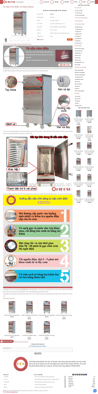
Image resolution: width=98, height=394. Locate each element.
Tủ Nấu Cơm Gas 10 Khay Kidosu (11, 335)
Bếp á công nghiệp (79, 70)
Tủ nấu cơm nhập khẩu (80, 17)
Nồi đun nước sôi (79, 50)
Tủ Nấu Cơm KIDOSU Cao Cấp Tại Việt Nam (44, 376)
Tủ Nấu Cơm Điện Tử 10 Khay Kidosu (46, 315)
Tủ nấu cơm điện (78, 10)
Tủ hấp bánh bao (78, 29)
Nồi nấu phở (77, 57)
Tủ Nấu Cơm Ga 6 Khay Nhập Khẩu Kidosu (89, 136)
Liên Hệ (78, 124)
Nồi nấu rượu (78, 60)
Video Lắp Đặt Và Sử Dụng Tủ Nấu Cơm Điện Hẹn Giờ (46, 379)
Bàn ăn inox (77, 81)
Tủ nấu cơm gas (78, 13)
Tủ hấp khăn (77, 40)
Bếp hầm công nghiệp (80, 72)
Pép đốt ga (77, 101)
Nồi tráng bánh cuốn (79, 62)
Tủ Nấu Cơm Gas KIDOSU (40, 384)
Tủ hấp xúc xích (78, 43)
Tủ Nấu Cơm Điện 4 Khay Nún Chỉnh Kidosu (78, 120)
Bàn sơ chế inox (78, 84)
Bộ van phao (78, 98)
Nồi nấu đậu (77, 64)
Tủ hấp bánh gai (78, 27)
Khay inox (77, 88)
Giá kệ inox (77, 86)
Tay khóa (77, 103)
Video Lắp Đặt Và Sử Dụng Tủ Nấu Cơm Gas (44, 382)
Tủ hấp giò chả (78, 38)
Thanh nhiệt (77, 96)
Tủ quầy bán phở (78, 77)
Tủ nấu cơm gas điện (79, 15)
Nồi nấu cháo (78, 55)
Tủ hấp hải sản (78, 33)
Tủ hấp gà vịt (78, 36)
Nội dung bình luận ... (38, 349)
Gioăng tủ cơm (78, 105)
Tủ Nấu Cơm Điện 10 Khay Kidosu (12, 315)
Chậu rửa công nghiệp (80, 74)
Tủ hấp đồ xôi (78, 31)
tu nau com (31, 131)
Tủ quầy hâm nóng (79, 79)
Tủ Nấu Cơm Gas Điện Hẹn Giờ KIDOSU (43, 387)
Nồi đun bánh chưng (79, 48)
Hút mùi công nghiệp (79, 90)
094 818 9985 (7, 341)
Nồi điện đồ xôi (78, 53)
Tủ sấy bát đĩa (78, 21)
